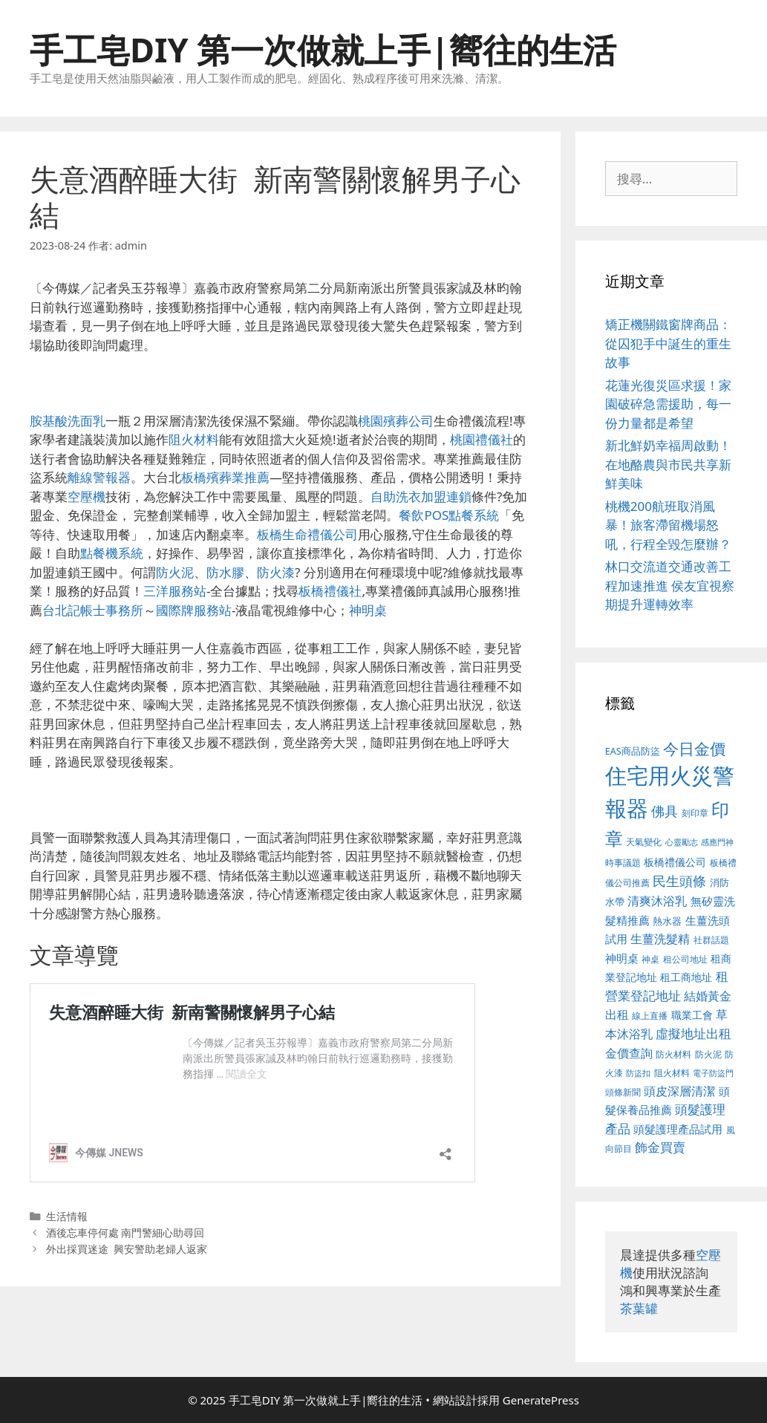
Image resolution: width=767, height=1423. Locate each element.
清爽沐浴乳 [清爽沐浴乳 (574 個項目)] (657, 900)
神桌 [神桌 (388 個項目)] (650, 959)
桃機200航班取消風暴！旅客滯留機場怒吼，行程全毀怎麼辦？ (668, 525)
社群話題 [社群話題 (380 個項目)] (711, 939)
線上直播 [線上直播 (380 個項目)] (650, 1015)
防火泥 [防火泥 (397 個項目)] (708, 1054)
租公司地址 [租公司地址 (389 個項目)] (685, 959)
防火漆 (276, 572)
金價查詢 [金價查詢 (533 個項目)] (629, 1053)
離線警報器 (99, 477)
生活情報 (67, 1216)
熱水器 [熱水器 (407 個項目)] (667, 921)
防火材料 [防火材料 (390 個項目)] (673, 1054)
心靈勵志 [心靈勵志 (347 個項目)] (681, 842)
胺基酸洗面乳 (67, 420)
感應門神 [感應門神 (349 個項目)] (717, 842)
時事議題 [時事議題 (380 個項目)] (623, 862)
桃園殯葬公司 (396, 420)
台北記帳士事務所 (92, 610)
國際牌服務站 (194, 610)
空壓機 (86, 496)
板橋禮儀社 (330, 590)
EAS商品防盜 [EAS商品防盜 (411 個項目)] (632, 751)
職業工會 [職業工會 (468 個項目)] (692, 1015)
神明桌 (368, 610)
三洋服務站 (174, 590)
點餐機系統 (111, 552)
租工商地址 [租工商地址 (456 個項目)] (686, 977)
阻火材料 (194, 439)
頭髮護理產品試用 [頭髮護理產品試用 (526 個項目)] (677, 1129)
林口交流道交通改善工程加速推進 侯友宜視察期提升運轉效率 (669, 585)
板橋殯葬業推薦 (225, 477)
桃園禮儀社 (481, 439)
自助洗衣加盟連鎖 (421, 496)
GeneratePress (541, 1400)
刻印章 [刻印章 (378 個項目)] (695, 812)
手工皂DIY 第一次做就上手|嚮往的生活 (323, 49)
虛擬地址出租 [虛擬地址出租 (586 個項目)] (693, 1033)
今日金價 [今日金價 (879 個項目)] (694, 748)
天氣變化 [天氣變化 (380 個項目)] (644, 841)
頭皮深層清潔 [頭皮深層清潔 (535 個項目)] (679, 1091)
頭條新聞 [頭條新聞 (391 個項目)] (623, 1092)
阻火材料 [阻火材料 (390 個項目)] (672, 1073)
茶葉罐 (639, 1308)
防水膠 (225, 572)
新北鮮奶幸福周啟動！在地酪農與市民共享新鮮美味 (668, 464)
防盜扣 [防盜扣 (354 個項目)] (638, 1072)
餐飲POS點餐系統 (449, 515)
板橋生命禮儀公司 (307, 534)
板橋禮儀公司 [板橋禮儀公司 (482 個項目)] (675, 862)
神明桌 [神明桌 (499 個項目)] (622, 958)
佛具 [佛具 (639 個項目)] (664, 811)
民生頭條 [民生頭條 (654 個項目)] (679, 881)
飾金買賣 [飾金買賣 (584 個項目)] (660, 1147)
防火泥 (175, 572)
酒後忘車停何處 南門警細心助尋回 (125, 1232)
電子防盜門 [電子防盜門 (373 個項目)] (713, 1072)
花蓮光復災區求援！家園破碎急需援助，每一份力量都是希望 (668, 404)
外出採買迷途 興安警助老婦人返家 (127, 1249)
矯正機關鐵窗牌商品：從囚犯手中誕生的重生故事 (668, 343)
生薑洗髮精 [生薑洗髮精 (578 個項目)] (660, 938)
